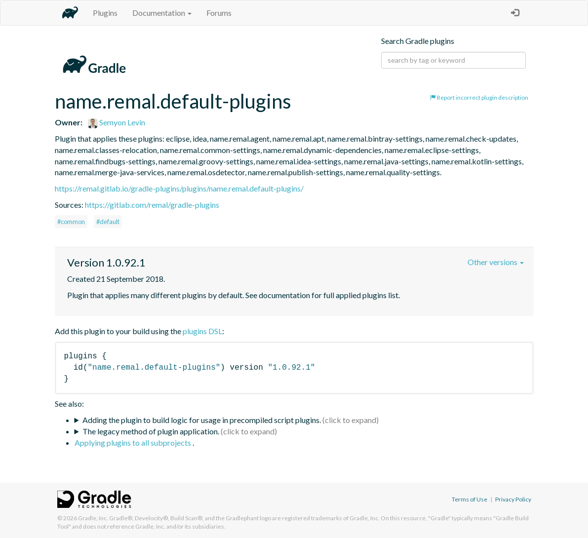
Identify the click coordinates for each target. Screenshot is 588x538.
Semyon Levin (116, 122)
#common (71, 222)
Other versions (496, 262)
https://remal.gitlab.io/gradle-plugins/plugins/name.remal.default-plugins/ (179, 188)
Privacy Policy (513, 499)
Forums (219, 12)
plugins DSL (202, 331)
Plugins (105, 12)
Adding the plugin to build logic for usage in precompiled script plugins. (201, 419)
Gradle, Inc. (93, 518)
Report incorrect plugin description (479, 97)
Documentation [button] (162, 12)
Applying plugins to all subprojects (134, 442)
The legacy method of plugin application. (150, 431)
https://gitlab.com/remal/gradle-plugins (152, 204)
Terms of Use (469, 499)
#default (107, 222)
